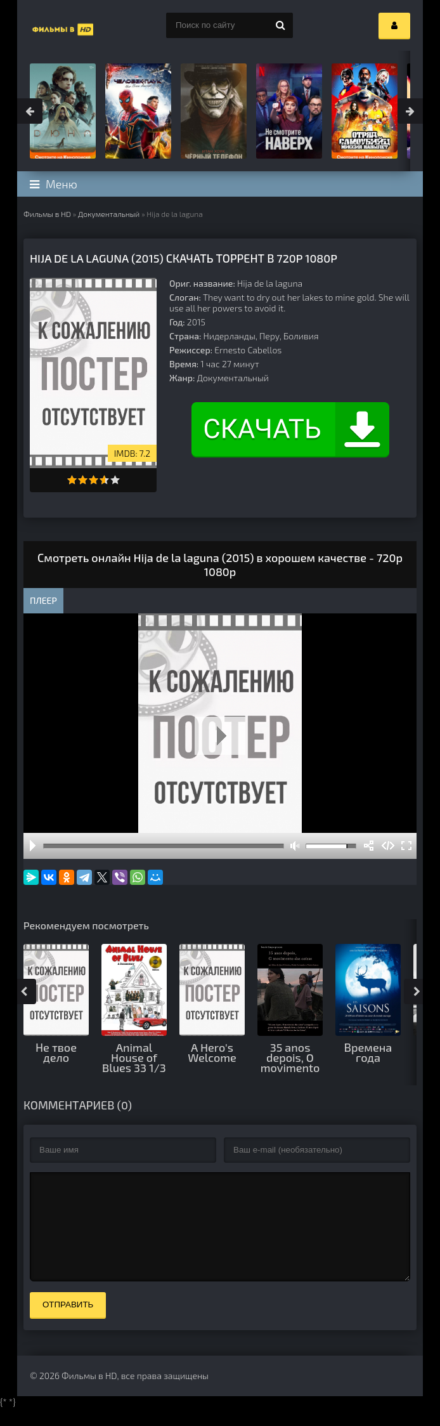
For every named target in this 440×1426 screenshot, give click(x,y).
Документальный (108, 213)
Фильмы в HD (47, 213)
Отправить (67, 1323)
